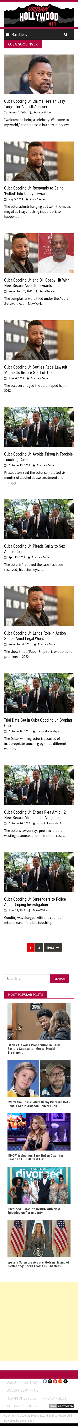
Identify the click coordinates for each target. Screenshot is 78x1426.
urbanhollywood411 (49, 823)
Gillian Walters (41, 910)
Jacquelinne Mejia (48, 731)
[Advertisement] (39, 1321)
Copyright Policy (21, 1406)
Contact (31, 1382)
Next (53, 947)
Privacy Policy (54, 1398)
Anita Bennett (38, 199)
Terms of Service (21, 1398)
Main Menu (19, 34)
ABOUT (12, 1382)
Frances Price (42, 112)
